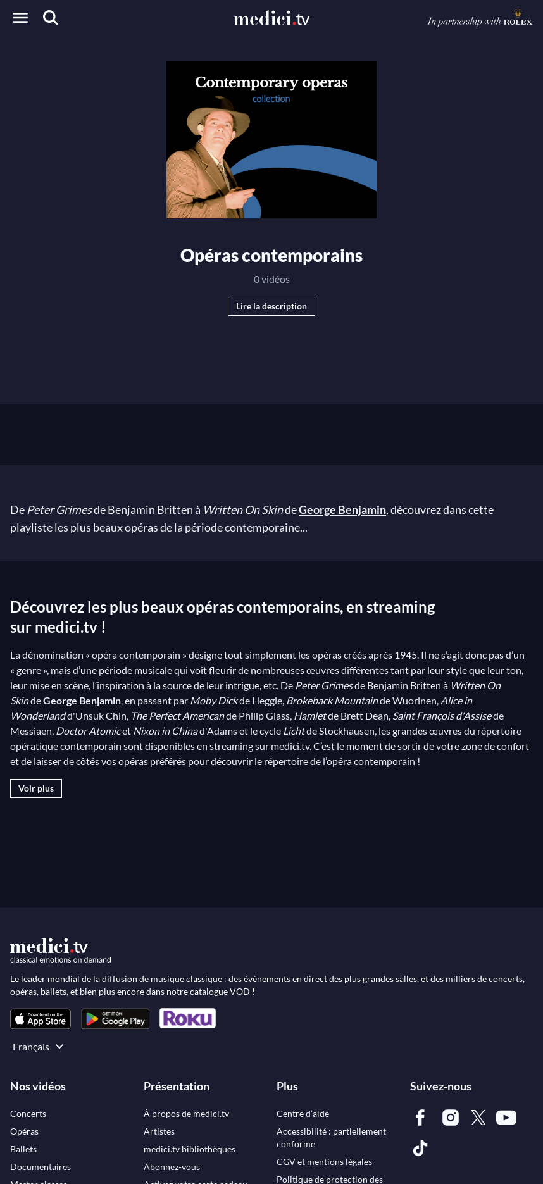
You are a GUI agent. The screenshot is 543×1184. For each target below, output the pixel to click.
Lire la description (271, 306)
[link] (40, 1018)
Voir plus (36, 788)
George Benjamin (342, 509)
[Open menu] (20, 18)
